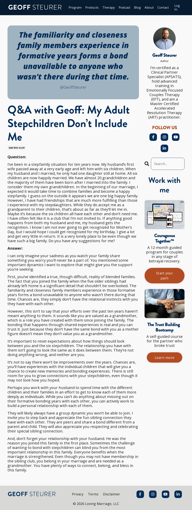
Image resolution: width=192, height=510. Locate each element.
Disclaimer (111, 494)
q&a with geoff (17, 148)
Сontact (163, 8)
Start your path (164, 277)
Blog (135, 8)
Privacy (77, 494)
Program (69, 8)
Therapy (104, 8)
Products (87, 8)
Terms (93, 494)
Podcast (121, 8)
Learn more (164, 359)
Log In (178, 7)
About (148, 8)
